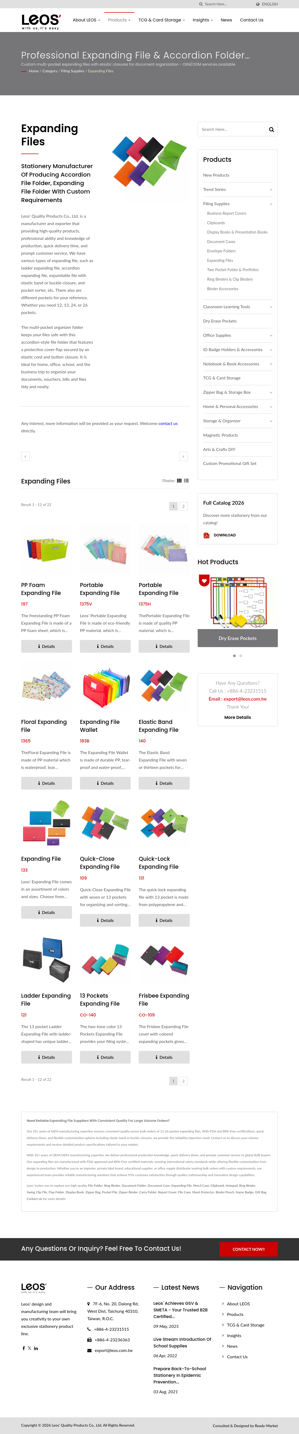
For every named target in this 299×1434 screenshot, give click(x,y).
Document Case (159, 1185)
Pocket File (109, 1192)
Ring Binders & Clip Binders (230, 279)
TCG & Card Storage (161, 20)
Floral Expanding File (44, 726)
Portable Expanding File (100, 589)
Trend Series (214, 189)
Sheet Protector (203, 1192)
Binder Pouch (225, 1192)
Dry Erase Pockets (220, 320)
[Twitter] (29, 1348)
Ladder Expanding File (46, 999)
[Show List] (186, 480)
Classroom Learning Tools (226, 306)
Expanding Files (101, 71)
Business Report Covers (227, 213)
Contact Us (251, 20)
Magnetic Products (220, 434)
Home (34, 71)
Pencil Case (201, 1185)
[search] (201, 4)
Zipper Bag (93, 1192)
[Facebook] (23, 1348)
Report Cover (167, 1192)
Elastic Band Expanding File (159, 726)
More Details (237, 717)
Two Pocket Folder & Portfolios (233, 269)
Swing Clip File (37, 1192)
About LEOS (86, 20)
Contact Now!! (249, 1249)
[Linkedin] (36, 1348)
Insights (203, 20)
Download (219, 535)
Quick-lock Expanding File (159, 863)
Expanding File (41, 859)
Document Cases (221, 241)
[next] (183, 456)
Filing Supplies (72, 71)
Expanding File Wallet (100, 726)
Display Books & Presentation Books (237, 232)
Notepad (232, 1185)
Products (119, 20)
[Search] (228, 4)
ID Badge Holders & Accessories (233, 349)
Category (50, 71)
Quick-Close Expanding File (100, 863)
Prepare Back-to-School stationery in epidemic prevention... (179, 1375)
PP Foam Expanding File (41, 589)
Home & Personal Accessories (230, 406)
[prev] (25, 456)
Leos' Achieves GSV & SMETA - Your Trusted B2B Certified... (180, 1310)
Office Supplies (217, 335)
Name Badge (244, 1192)
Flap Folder (56, 1192)
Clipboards (216, 223)
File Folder (95, 1185)
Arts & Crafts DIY (219, 449)
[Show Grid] (179, 480)
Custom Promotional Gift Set (230, 463)
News (226, 20)
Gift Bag (260, 1192)
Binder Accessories (222, 288)
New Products (216, 174)
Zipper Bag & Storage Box (227, 392)
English (270, 4)
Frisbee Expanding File (159, 999)
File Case (184, 1192)
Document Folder (134, 1185)
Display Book (75, 1192)
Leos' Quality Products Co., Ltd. (77, 1425)
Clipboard (217, 1185)
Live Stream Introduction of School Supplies (182, 1342)
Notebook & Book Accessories (231, 363)
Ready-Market (266, 1425)
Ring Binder (112, 1185)
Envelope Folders (221, 251)
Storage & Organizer (222, 420)
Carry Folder (147, 1192)
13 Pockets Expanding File (100, 999)
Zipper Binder (128, 1192)
